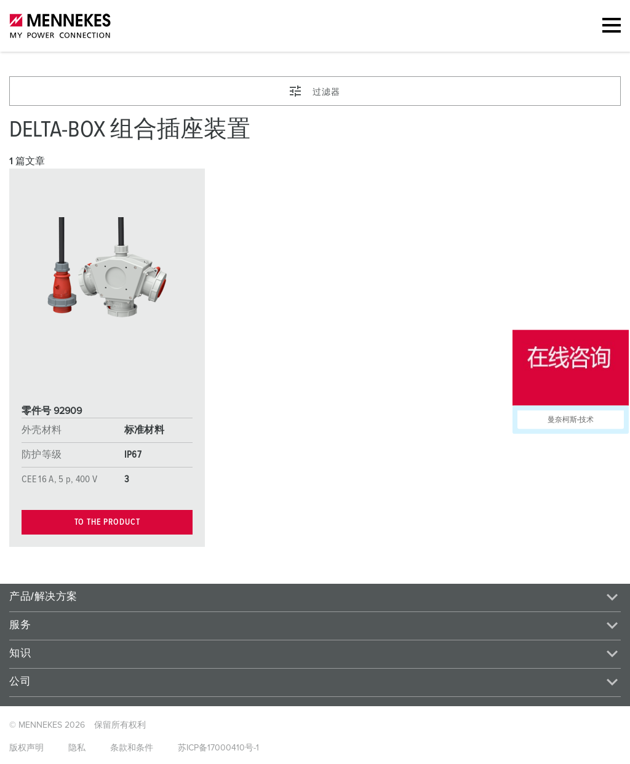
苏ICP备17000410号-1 (218, 748)
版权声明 (26, 748)
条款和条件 (131, 748)
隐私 (77, 748)
